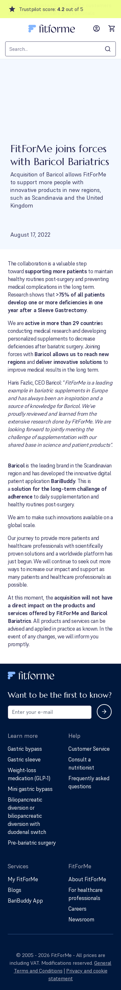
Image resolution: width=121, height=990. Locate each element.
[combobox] (60, 48)
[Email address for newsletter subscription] (50, 712)
